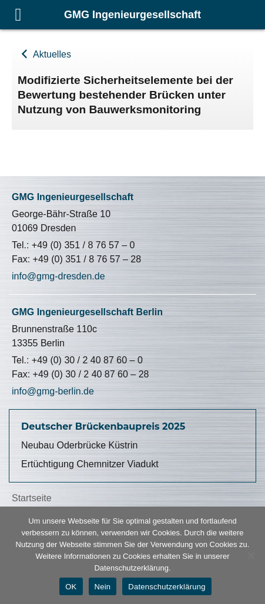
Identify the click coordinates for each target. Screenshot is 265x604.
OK (70, 586)
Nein (103, 586)
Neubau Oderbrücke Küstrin (79, 445)
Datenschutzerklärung (166, 586)
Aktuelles (51, 54)
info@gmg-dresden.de (58, 276)
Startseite (32, 498)
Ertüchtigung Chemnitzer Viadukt (90, 464)
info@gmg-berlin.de (53, 391)
